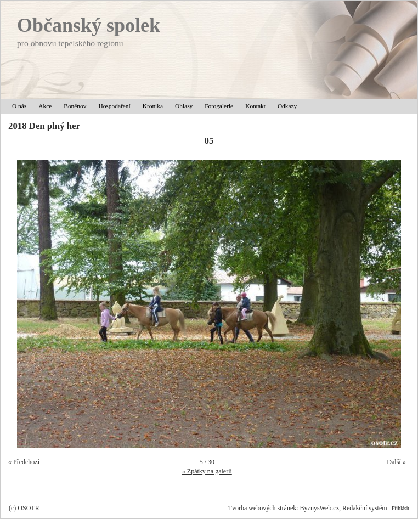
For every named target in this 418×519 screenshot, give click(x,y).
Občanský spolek (88, 25)
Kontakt (255, 106)
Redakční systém (364, 508)
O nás (19, 106)
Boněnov (75, 106)
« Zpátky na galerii (207, 471)
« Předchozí (23, 462)
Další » (396, 462)
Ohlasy (184, 106)
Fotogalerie (219, 106)
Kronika (153, 106)
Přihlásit (400, 508)
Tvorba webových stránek (262, 508)
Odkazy (287, 106)
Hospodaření (114, 106)
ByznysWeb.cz (319, 508)
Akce (45, 106)
